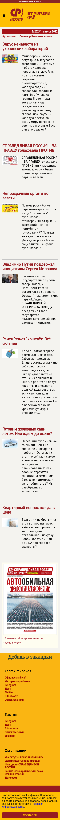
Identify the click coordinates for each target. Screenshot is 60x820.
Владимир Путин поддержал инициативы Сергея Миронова (30, 295)
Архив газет (9, 36)
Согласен (30, 815)
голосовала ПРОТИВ (30, 162)
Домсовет (11, 777)
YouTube (10, 735)
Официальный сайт (16, 677)
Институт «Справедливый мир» (24, 757)
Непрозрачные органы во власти (30, 222)
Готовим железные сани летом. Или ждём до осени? (30, 461)
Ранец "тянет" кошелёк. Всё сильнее (30, 377)
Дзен (8, 688)
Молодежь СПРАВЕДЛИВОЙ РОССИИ (22, 766)
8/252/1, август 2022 (45, 31)
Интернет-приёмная (17, 681)
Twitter (9, 692)
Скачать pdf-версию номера (36, 36)
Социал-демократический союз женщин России (24, 772)
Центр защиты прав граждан (22, 760)
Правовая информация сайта (22, 805)
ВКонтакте (11, 696)
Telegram (10, 685)
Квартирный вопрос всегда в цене (30, 528)
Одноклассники (14, 699)
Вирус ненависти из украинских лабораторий (30, 88)
